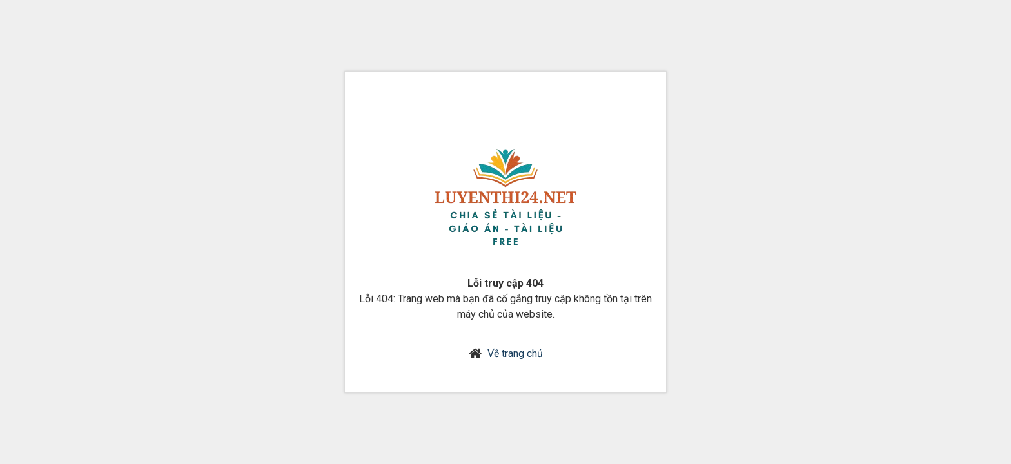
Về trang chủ (515, 353)
